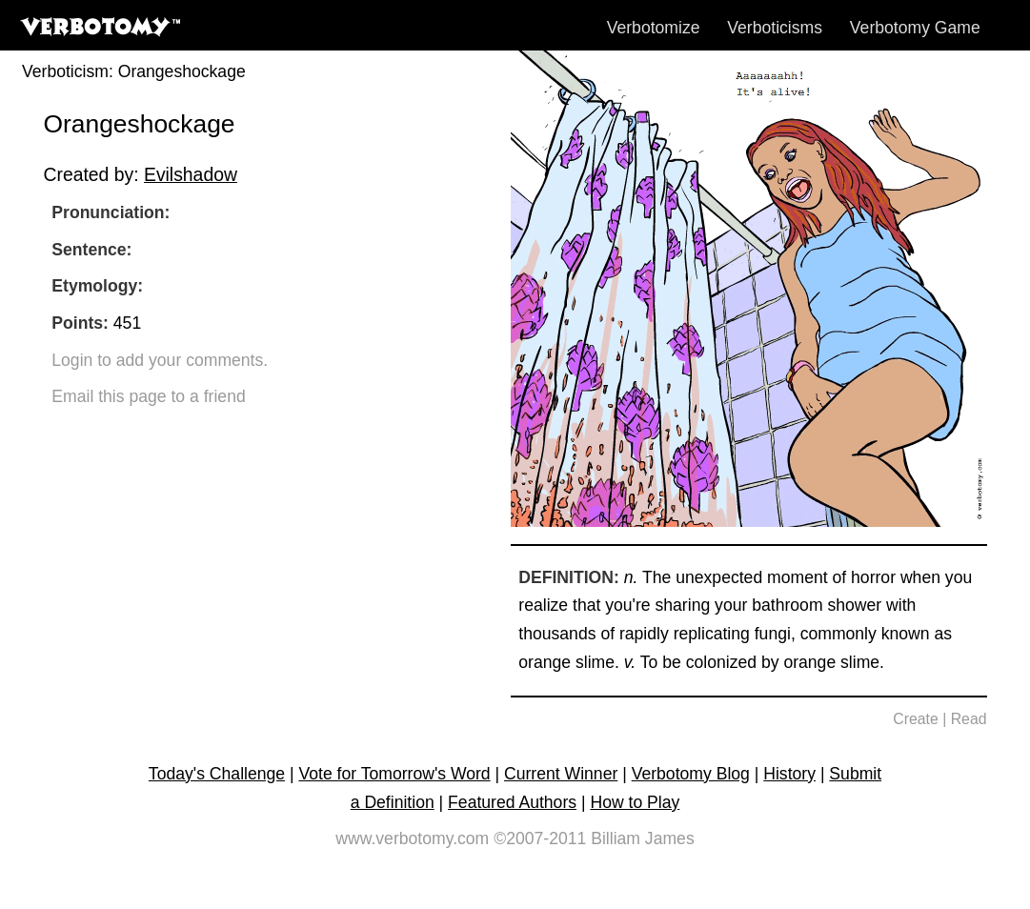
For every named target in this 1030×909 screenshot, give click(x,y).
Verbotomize (653, 27)
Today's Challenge (217, 773)
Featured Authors (512, 802)
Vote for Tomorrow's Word (394, 773)
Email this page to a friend (148, 396)
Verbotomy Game (915, 27)
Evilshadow (190, 174)
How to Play (634, 802)
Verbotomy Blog (691, 773)
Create (916, 719)
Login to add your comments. (159, 360)
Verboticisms (774, 27)
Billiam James (643, 838)
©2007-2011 (540, 838)
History (789, 773)
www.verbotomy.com (412, 838)
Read (969, 719)
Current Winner (560, 773)
